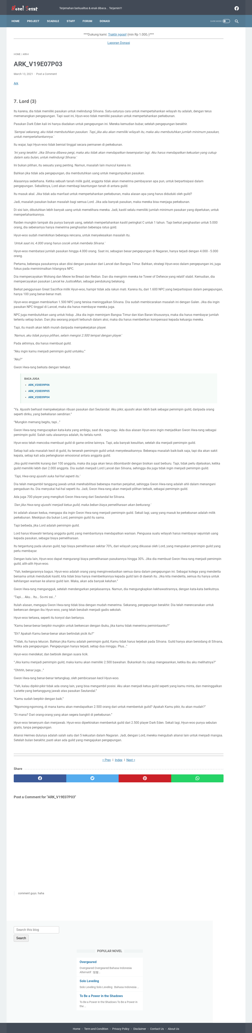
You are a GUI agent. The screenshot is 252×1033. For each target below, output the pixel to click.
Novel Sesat (131, 1026)
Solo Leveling (191, 84)
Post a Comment (46, 70)
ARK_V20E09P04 (39, 437)
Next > (101, 857)
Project (35, 15)
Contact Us (157, 1018)
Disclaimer (139, 1018)
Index (89, 857)
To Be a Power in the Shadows (203, 104)
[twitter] (70, 875)
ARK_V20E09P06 (39, 424)
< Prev (77, 857)
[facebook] (234, 4)
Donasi (107, 15)
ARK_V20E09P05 (39, 431)
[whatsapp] (145, 875)
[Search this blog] (201, 33)
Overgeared (190, 65)
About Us (173, 1018)
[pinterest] (108, 875)
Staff (73, 15)
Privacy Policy (120, 1018)
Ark (16, 80)
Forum (89, 15)
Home (18, 15)
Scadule (55, 15)
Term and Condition (96, 1018)
